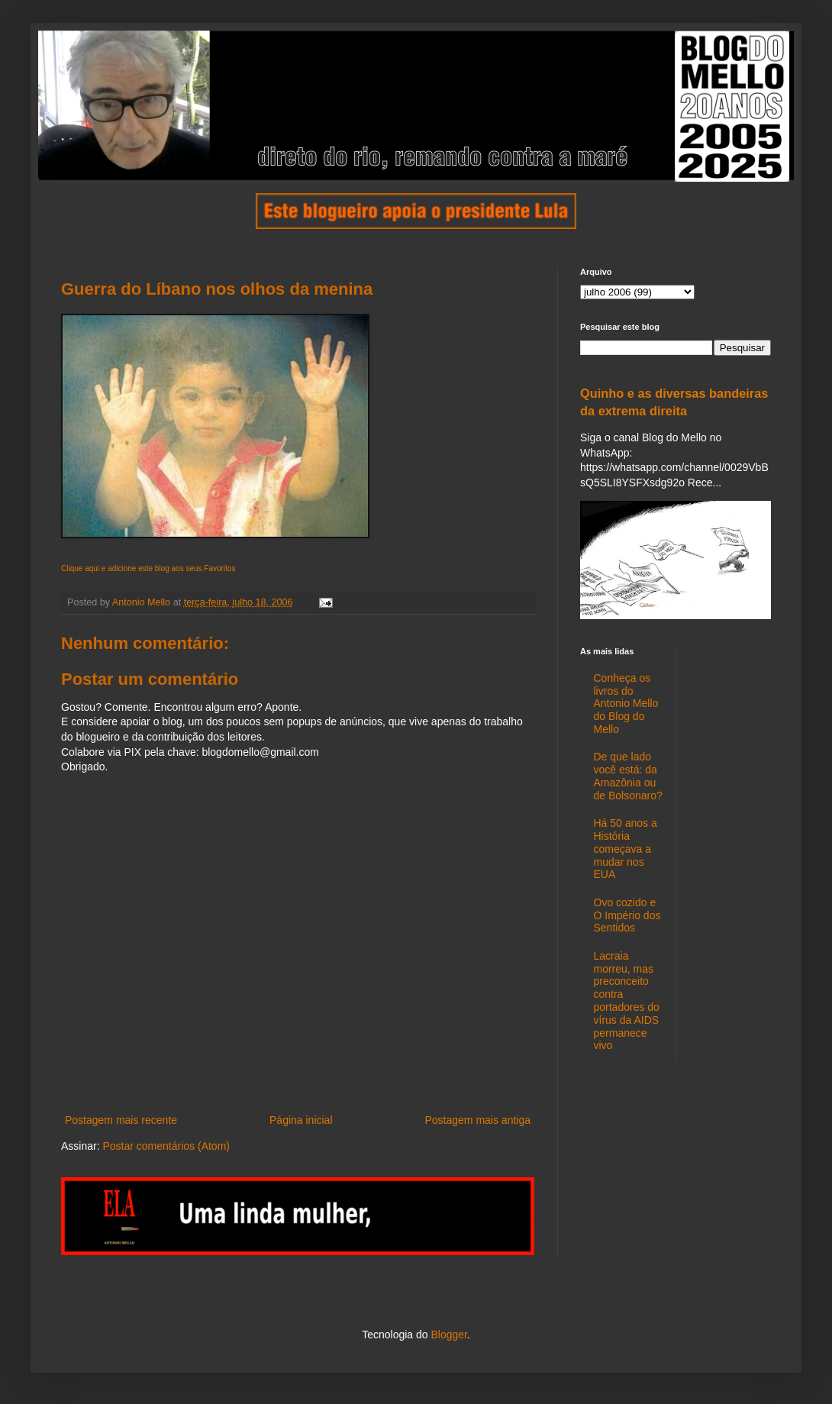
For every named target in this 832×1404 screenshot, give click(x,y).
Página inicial (301, 1120)
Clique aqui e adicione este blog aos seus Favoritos (148, 568)
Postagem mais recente (121, 1120)
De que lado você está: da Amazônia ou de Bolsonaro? (628, 775)
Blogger (448, 1334)
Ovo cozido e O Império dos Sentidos (627, 915)
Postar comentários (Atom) (166, 1146)
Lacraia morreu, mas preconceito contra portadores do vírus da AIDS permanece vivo (626, 1001)
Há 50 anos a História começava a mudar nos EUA (625, 848)
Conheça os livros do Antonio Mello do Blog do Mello (626, 703)
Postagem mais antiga (477, 1120)
